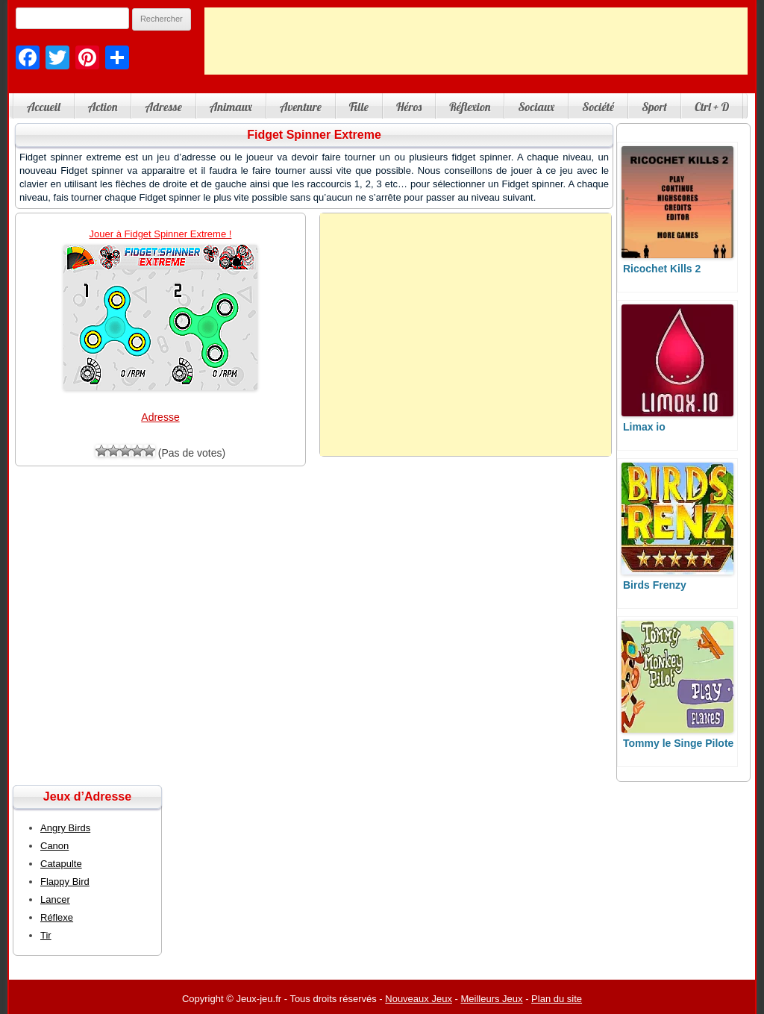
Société (598, 106)
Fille (359, 106)
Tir (45, 935)
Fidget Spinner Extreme (314, 134)
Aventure (301, 106)
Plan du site (556, 998)
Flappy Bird (65, 881)
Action (103, 106)
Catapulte (61, 863)
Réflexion (469, 106)
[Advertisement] (476, 41)
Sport (654, 106)
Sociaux (536, 106)
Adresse (163, 106)
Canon (54, 845)
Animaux (231, 106)
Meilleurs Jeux (491, 998)
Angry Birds (65, 827)
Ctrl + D (712, 106)
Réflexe (56, 917)
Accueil (43, 106)
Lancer (55, 899)
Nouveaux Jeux (418, 998)
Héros (409, 106)
